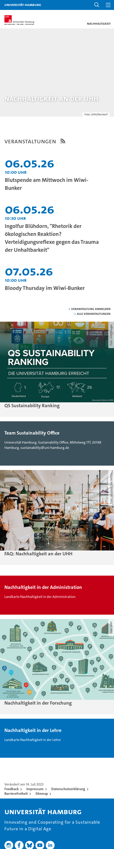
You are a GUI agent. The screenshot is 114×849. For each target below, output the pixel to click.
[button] (96, 5)
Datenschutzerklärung (68, 789)
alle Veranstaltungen (93, 313)
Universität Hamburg (22, 4)
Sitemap (41, 793)
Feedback (11, 789)
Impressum (35, 789)
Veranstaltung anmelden (90, 308)
